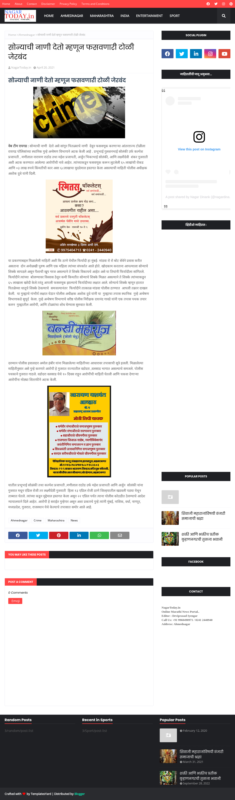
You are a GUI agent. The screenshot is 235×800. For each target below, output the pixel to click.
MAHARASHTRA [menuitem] (102, 16)
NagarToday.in (21, 67)
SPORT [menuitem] (175, 16)
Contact (32, 4)
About (18, 4)
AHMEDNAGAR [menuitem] (72, 16)
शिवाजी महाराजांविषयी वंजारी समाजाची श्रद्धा (203, 516)
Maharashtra (56, 520)
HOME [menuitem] (49, 16)
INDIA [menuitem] (124, 16)
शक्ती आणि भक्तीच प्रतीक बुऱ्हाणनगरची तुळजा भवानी (202, 537)
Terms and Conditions (95, 4)
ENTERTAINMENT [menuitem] (149, 16)
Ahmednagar (26, 35)
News (74, 520)
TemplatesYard (41, 794)
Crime (38, 520)
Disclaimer (48, 4)
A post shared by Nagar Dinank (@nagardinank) (199, 197)
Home (6, 4)
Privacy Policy (68, 4)
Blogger (79, 794)
